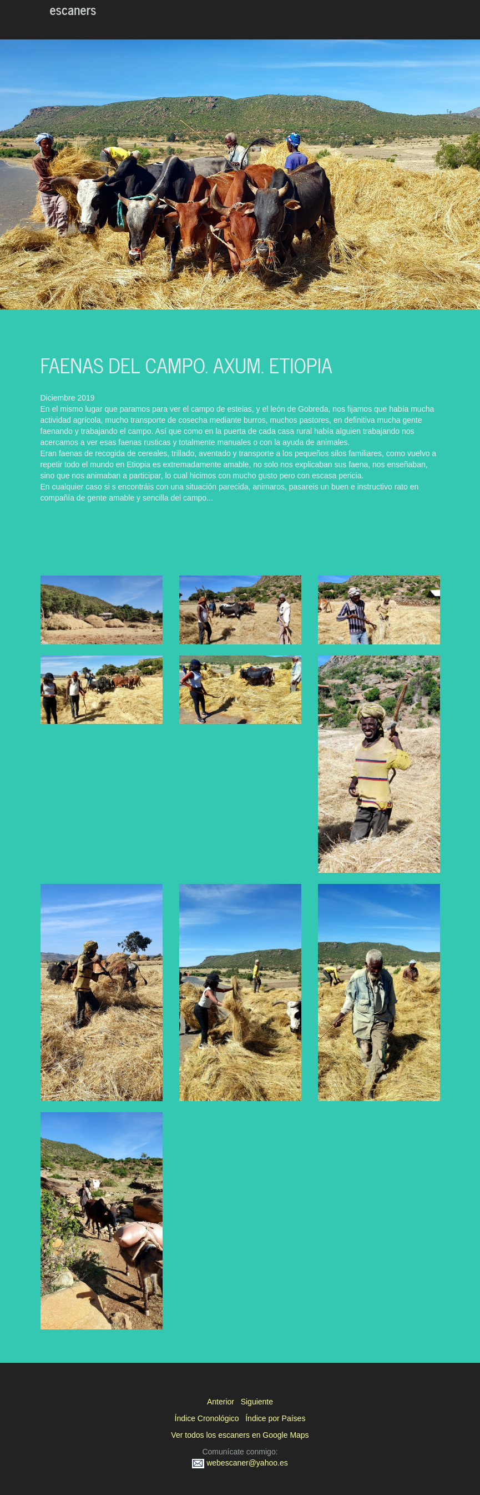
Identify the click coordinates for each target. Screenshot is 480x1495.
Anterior (220, 1401)
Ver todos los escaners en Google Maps (240, 1435)
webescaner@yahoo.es (239, 1462)
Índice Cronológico (207, 1418)
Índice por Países (275, 1418)
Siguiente (257, 1401)
